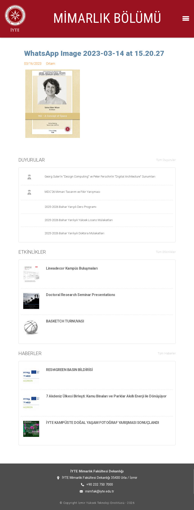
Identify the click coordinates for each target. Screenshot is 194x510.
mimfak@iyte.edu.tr (99, 491)
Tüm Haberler (167, 353)
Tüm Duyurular (166, 160)
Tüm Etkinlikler (166, 252)
